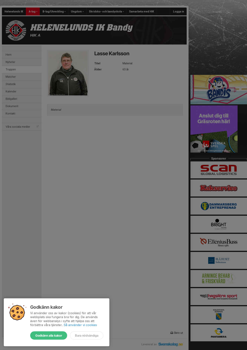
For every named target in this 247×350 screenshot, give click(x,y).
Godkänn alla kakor (48, 335)
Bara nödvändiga (86, 335)
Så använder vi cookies (80, 325)
